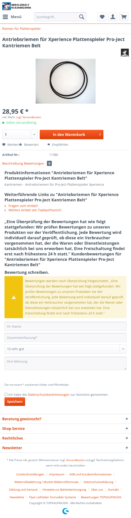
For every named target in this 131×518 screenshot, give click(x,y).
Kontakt (113, 490)
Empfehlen (57, 144)
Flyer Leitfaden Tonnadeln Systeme (52, 497)
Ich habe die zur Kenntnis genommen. (58, 394)
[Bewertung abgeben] (65, 349)
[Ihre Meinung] (65, 363)
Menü (12, 16)
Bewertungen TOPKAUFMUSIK (101, 497)
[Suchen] (81, 16)
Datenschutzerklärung (98, 482)
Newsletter (17, 497)
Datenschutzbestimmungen (49, 394)
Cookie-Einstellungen (30, 474)
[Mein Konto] (112, 16)
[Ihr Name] (65, 326)
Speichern (14, 401)
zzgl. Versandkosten (28, 117)
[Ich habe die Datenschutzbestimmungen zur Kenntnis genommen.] (5, 394)
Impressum (56, 474)
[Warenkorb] (123, 16)
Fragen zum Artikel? (21, 206)
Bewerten (29, 144)
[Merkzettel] (101, 16)
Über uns (97, 490)
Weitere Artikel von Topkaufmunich (32, 210)
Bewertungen (38, 163)
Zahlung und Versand (23, 490)
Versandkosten (75, 460)
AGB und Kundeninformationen (90, 474)
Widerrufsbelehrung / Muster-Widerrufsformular (46, 482)
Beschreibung (12, 163)
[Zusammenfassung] (65, 337)
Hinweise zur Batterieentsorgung (64, 490)
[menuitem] (12, 16)
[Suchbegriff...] (60, 16)
